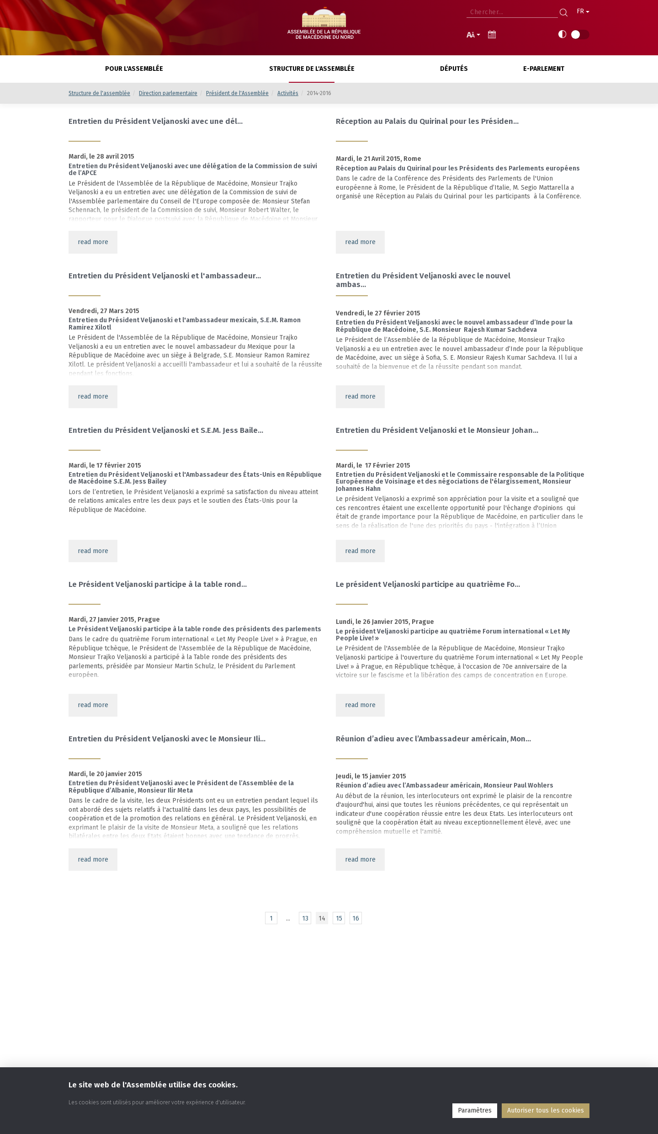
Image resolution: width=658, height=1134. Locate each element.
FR (583, 11)
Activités (287, 93)
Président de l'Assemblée (237, 93)
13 (305, 918)
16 (355, 918)
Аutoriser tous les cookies (545, 1110)
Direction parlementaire (168, 93)
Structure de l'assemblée (99, 93)
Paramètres (475, 1110)
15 (339, 918)
